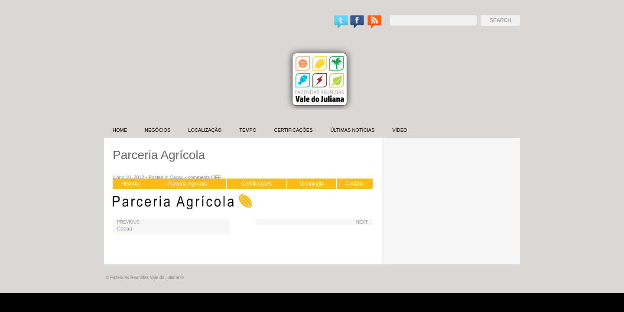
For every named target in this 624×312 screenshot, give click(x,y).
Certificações (293, 130)
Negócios (157, 130)
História (130, 184)
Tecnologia (311, 184)
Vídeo (399, 130)
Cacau (177, 177)
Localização (204, 130)
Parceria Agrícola (187, 184)
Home (120, 130)
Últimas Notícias (352, 130)
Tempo (247, 130)
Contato (354, 184)
